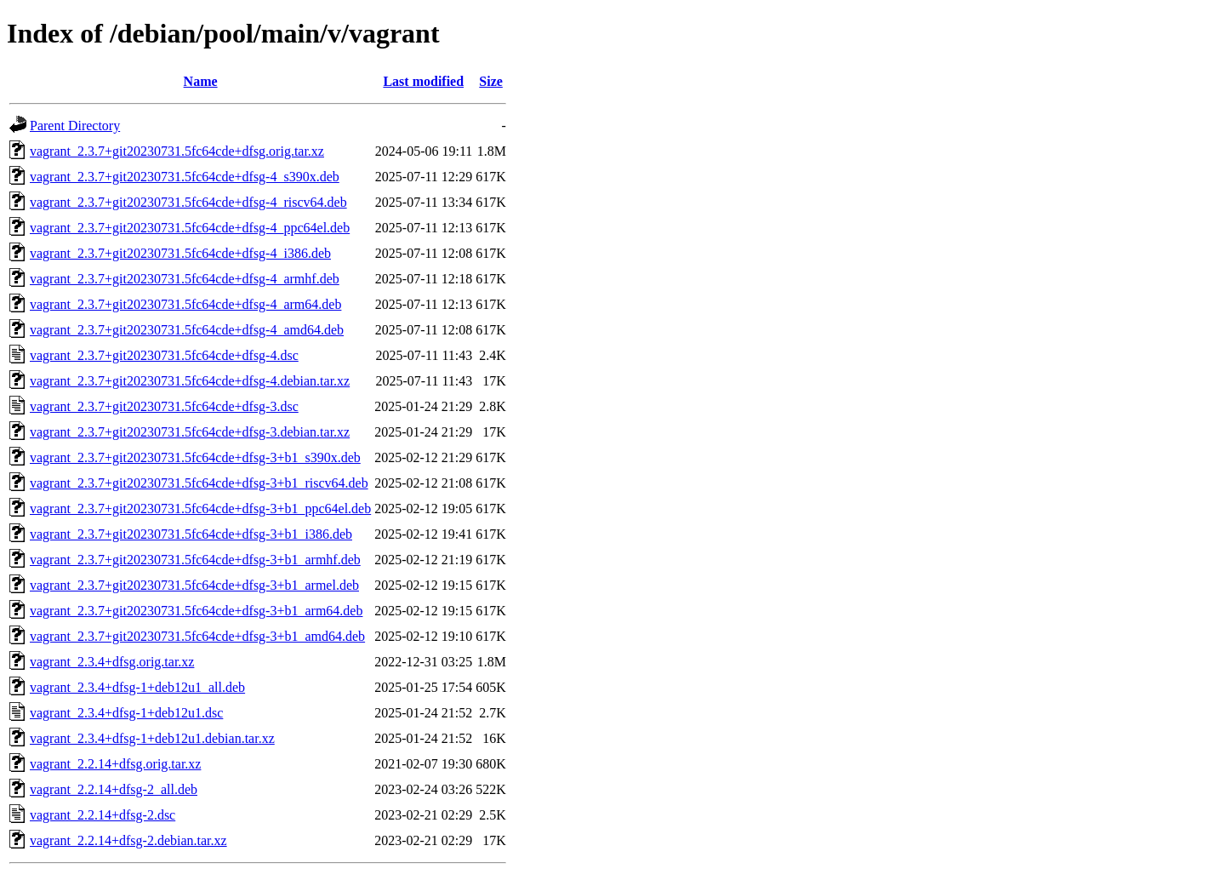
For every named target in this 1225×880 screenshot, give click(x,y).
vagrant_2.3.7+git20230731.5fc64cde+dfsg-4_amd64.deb (187, 330)
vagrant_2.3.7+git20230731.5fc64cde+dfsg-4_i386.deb (180, 253)
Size (491, 81)
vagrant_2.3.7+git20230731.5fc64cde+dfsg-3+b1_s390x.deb (195, 457)
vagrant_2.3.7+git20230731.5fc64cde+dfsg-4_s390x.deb (184, 176)
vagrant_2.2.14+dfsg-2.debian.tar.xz (128, 840)
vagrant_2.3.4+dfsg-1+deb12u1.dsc (126, 713)
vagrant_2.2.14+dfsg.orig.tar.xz (115, 764)
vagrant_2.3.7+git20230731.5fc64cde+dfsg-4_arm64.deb (185, 304)
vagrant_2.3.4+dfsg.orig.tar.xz (112, 661)
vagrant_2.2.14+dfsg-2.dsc (102, 815)
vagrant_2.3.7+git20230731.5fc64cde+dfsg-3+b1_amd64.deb (197, 636)
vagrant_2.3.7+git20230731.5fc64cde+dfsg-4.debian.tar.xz (190, 381)
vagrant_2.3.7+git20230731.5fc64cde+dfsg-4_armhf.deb (184, 278)
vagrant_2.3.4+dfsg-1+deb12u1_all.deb (137, 687)
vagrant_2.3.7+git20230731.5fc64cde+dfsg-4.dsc (164, 355)
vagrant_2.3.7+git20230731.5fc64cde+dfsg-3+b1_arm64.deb (196, 610)
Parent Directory (75, 125)
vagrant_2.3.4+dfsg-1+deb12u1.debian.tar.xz (152, 738)
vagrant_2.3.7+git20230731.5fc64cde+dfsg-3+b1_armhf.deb (195, 559)
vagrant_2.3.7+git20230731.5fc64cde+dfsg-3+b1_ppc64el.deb (200, 508)
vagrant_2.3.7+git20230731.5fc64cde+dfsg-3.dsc (164, 406)
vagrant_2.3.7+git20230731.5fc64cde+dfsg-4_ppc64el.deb (190, 227)
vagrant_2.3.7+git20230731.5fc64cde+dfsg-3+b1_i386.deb (191, 534)
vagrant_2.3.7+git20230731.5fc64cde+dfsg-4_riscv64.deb (188, 202)
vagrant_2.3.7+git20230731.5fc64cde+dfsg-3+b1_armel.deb (194, 585)
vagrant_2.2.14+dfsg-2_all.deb (113, 789)
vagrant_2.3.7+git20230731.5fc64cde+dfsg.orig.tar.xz (177, 151)
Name (201, 81)
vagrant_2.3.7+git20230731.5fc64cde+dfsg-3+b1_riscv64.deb (199, 483)
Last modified (423, 81)
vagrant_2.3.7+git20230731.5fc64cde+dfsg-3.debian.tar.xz (190, 432)
